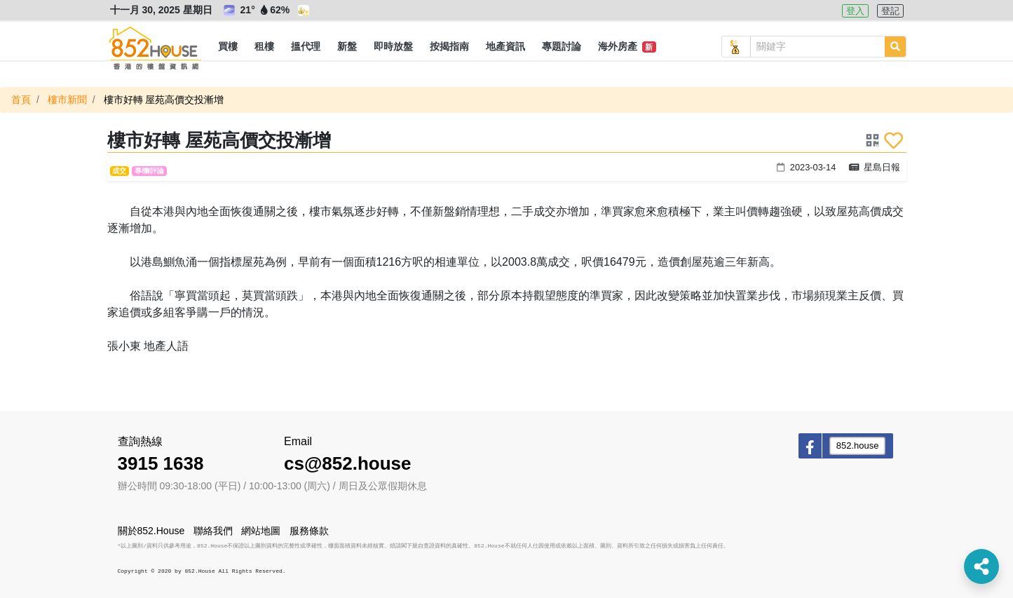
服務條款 (309, 530)
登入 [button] (855, 11)
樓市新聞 (67, 99)
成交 (119, 171)
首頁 (21, 99)
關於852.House (151, 530)
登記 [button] (890, 11)
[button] (228, 47)
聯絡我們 (213, 530)
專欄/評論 (150, 171)
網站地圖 (260, 530)
